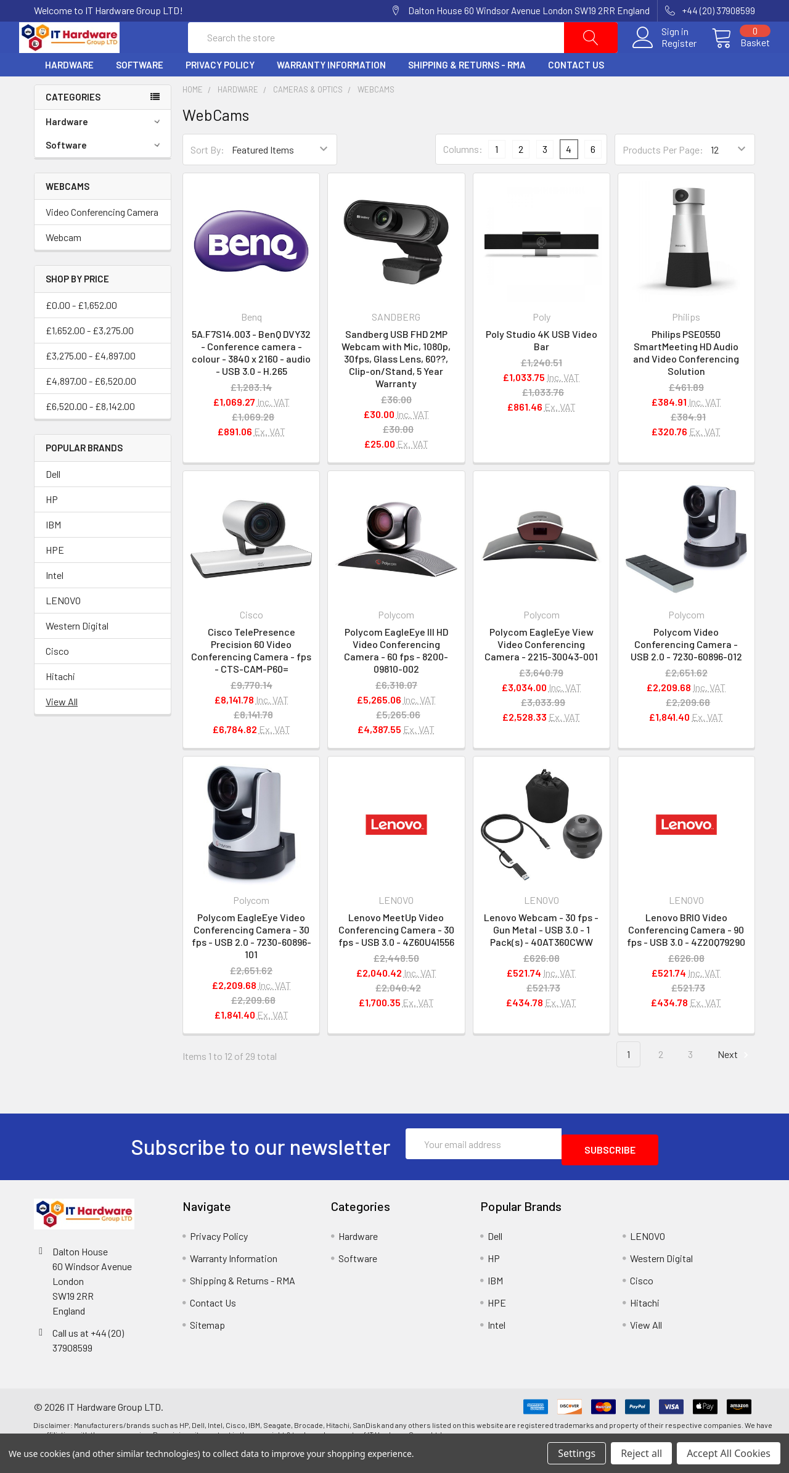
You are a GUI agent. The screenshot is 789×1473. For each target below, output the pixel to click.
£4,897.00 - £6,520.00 (91, 410)
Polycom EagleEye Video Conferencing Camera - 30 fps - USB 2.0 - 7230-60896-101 (251, 965)
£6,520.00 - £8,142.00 (90, 435)
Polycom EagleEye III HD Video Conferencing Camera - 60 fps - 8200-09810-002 (396, 679)
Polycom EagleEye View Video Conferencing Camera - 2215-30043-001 (541, 673)
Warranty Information (331, 94)
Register (664, 58)
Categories (73, 126)
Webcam (63, 267)
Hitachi (60, 706)
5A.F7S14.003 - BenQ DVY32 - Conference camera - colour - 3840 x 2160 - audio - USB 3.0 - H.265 (251, 382)
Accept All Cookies (729, 1453)
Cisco (57, 680)
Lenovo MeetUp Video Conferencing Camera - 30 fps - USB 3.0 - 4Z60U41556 (396, 959)
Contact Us (576, 94)
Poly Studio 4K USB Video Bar (541, 370)
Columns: (463, 178)
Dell (53, 503)
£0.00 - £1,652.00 (81, 334)
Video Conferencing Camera (102, 241)
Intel (54, 604)
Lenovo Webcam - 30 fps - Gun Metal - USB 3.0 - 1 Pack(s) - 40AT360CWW (541, 959)
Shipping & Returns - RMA (467, 94)
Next (734, 1084)
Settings (576, 1453)
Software (139, 94)
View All (62, 731)
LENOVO (63, 630)
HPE (55, 579)
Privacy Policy (220, 94)
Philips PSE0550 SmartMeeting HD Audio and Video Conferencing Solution (686, 382)
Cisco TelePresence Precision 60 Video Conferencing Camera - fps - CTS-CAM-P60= (251, 679)
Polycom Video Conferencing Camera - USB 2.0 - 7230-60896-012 (686, 673)
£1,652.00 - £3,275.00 (90, 360)
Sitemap (207, 1348)
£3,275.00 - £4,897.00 (91, 385)
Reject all (641, 1453)
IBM (53, 554)
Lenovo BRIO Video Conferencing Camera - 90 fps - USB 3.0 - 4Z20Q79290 (686, 959)
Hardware (69, 94)
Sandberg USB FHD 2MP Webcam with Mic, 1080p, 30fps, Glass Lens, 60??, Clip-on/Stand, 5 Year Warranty (396, 388)
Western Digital (77, 655)
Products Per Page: (663, 179)
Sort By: (207, 179)
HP (52, 529)
